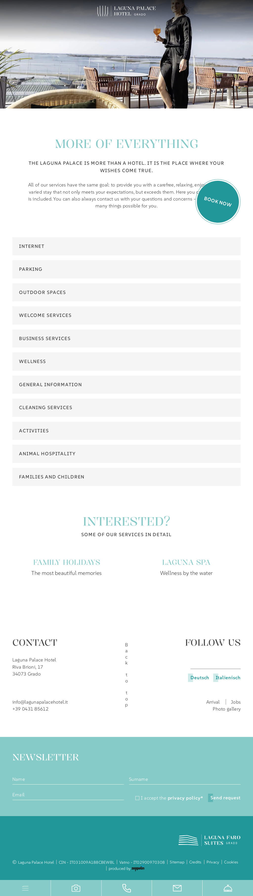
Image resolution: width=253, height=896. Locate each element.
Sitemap (177, 861)
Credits (195, 861)
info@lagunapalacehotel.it (40, 702)
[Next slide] (237, 590)
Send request (226, 798)
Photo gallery (227, 709)
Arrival (213, 702)
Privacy (213, 861)
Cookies (231, 861)
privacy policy (185, 798)
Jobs (236, 702)
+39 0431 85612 (30, 709)
